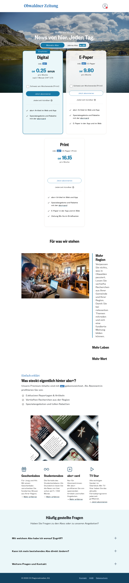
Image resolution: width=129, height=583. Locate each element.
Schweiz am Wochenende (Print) (44, 86)
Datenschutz (102, 578)
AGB (91, 578)
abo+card (41, 118)
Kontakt (83, 578)
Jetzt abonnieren (99, 501)
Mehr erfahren (30, 496)
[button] (100, 295)
